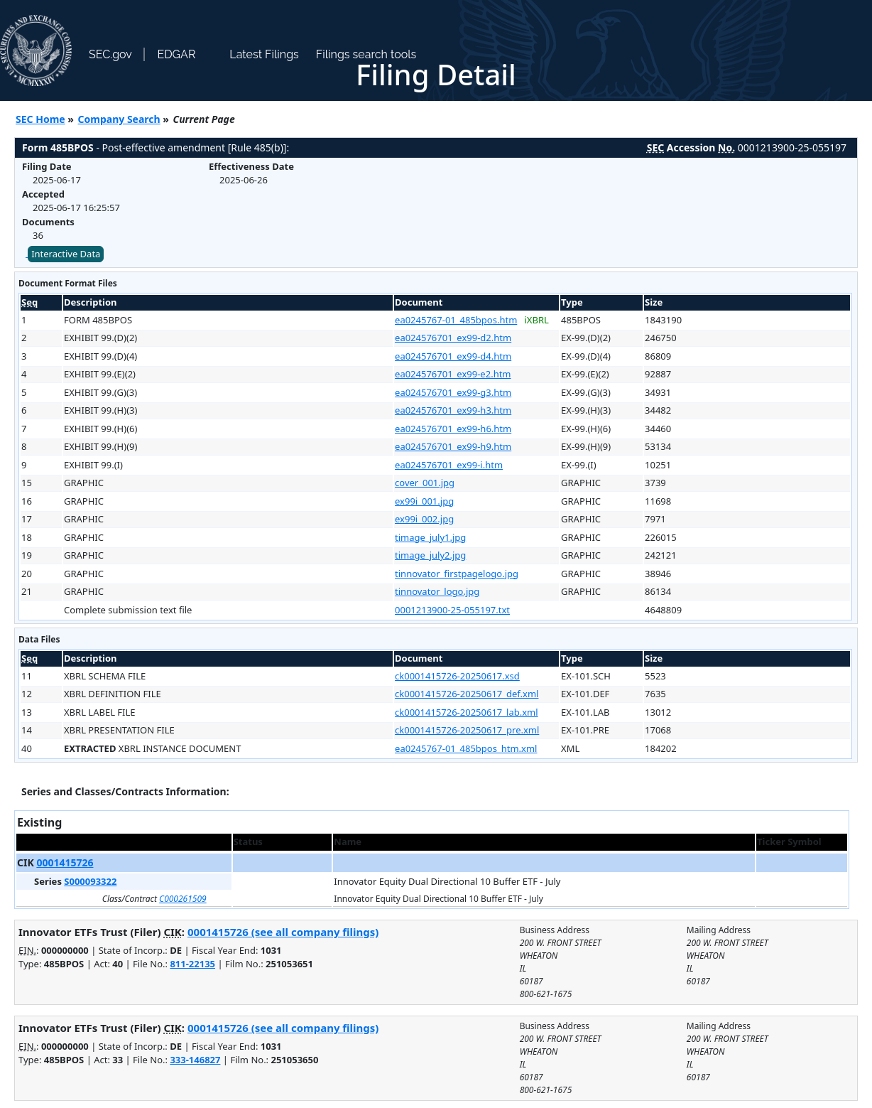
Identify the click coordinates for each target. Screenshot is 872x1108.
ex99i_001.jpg (424, 501)
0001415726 (64, 862)
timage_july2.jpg (430, 555)
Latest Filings (263, 54)
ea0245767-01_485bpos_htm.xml (466, 748)
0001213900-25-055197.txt (452, 609)
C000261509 (183, 899)
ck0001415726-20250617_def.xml (466, 693)
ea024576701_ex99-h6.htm (453, 428)
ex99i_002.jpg (424, 518)
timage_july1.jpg (430, 537)
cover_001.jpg (424, 482)
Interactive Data (65, 253)
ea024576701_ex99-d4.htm (453, 356)
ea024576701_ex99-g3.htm (453, 392)
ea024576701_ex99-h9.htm (453, 446)
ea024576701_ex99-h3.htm (453, 410)
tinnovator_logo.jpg (437, 591)
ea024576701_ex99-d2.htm (453, 337)
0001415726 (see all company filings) (282, 932)
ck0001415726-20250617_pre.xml (467, 730)
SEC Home (40, 119)
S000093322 (90, 881)
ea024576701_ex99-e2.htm (453, 373)
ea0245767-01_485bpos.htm (456, 319)
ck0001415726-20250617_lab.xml (466, 712)
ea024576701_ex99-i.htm (449, 464)
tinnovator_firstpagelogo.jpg (456, 573)
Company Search (119, 119)
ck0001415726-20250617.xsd (457, 675)
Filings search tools (366, 54)
